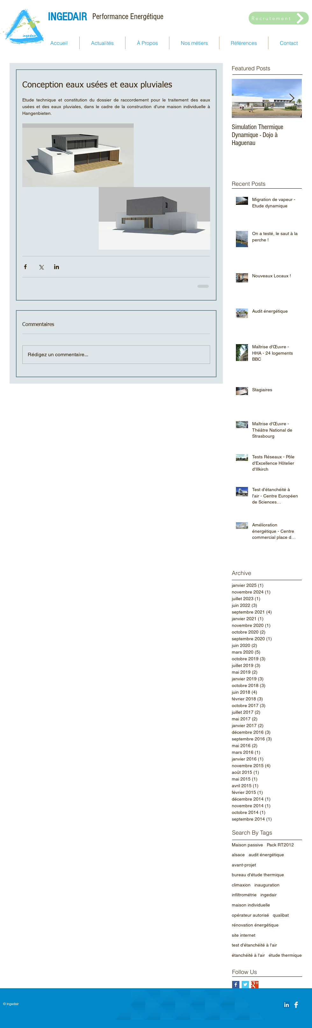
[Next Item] (291, 98)
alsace (238, 854)
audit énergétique (266, 854)
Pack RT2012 (280, 844)
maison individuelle (251, 904)
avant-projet (244, 864)
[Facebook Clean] (296, 1005)
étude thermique (285, 955)
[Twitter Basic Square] (245, 984)
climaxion (241, 884)
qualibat (281, 915)
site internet (243, 935)
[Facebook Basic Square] (235, 984)
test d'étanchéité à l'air (254, 945)
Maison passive (247, 844)
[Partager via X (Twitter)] (41, 267)
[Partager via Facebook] (25, 267)
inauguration (267, 884)
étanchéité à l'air (248, 955)
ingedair (268, 894)
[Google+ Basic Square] (255, 984)
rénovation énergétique (255, 924)
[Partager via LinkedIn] (56, 267)
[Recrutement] (279, 18)
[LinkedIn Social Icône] (286, 1005)
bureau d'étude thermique (258, 874)
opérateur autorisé (250, 915)
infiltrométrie (244, 894)
